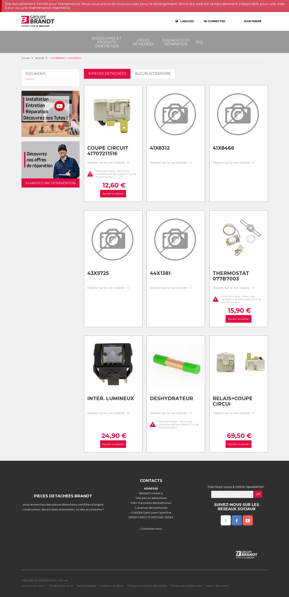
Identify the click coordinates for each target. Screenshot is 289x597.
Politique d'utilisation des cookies (147, 585)
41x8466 (223, 148)
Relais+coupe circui (233, 401)
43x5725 (98, 273)
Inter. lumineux (110, 398)
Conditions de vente (61, 585)
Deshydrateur (171, 398)
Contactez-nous (151, 528)
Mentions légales (86, 585)
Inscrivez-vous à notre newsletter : (237, 487)
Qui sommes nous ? (33, 585)
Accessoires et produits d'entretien (106, 42)
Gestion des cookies (217, 585)
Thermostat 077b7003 (231, 276)
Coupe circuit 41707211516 (107, 150)
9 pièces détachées (107, 74)
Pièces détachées (143, 42)
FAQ (199, 42)
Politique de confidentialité (186, 585)
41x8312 (160, 148)
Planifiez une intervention (50, 183)
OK (258, 494)
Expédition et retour (112, 585)
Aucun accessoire (153, 74)
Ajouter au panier (113, 193)
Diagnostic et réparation (176, 42)
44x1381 (160, 273)
